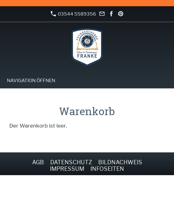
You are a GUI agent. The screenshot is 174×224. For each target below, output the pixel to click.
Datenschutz (71, 162)
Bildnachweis (120, 162)
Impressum (67, 169)
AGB (38, 162)
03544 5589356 (73, 14)
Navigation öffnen (31, 80)
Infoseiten (107, 169)
